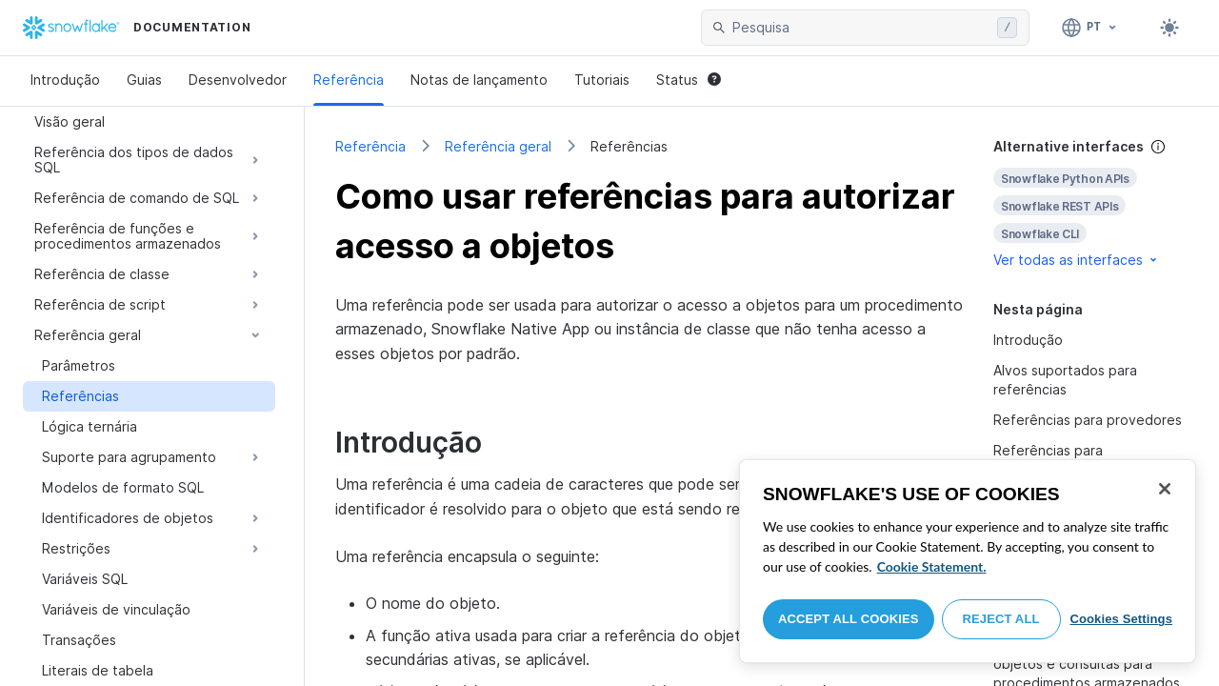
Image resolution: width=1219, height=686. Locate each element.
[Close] (1165, 489)
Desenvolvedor (238, 79)
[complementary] (1091, 203)
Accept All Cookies (848, 619)
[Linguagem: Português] (1090, 28)
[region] (967, 561)
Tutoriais (601, 79)
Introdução (65, 79)
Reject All (1001, 619)
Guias (144, 79)
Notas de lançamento (479, 79)
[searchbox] (860, 27)
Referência (348, 79)
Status (688, 79)
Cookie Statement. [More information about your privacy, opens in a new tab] (932, 566)
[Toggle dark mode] (1169, 28)
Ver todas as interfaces (1076, 260)
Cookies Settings (1120, 619)
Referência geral (498, 146)
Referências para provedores (1087, 420)
